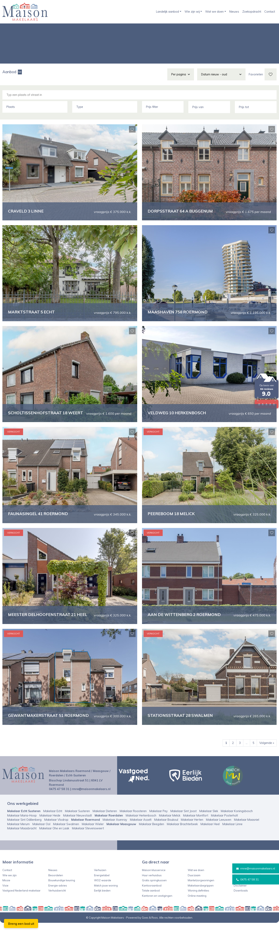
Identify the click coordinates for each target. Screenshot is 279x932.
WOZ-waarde (102, 889)
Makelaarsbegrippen (201, 894)
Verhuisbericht (57, 900)
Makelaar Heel (210, 833)
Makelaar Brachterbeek (182, 833)
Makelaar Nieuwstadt (77, 825)
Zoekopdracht (251, 11)
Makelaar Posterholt (224, 825)
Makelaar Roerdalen (109, 825)
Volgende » (266, 752)
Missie (6, 889)
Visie (5, 894)
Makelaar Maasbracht (22, 838)
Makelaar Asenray (115, 829)
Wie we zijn (9, 884)
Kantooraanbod (151, 894)
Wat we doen (214, 11)
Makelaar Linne (232, 833)
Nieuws (234, 11)
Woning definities (198, 900)
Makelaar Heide (50, 825)
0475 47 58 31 (246, 879)
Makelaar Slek (208, 820)
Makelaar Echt (52, 820)
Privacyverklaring (244, 889)
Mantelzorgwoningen (201, 889)
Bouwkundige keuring (61, 889)
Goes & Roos (150, 926)
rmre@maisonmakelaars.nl (255, 868)
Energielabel (102, 884)
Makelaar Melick (169, 825)
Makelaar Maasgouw (121, 833)
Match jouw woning (106, 894)
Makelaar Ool (41, 833)
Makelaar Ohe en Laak (54, 838)
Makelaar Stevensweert (88, 838)
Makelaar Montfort (195, 825)
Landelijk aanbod (167, 11)
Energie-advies (57, 894)
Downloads (241, 900)
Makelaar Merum (18, 833)
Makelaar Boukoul (166, 829)
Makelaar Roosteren (133, 820)
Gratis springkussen (154, 889)
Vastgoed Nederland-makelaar (21, 900)
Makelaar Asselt (140, 829)
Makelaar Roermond (85, 829)
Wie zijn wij (192, 11)
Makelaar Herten (192, 829)
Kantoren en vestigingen (157, 905)
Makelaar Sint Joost (183, 820)
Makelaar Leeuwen (218, 829)
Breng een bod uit (21, 924)
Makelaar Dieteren (105, 820)
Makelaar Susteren (77, 820)
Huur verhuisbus (152, 884)
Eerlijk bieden (102, 900)
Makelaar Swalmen (66, 833)
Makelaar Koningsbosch (237, 820)
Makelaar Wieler (93, 833)
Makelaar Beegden (151, 833)
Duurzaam (194, 884)
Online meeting (197, 905)
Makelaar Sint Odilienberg (24, 829)
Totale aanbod (151, 900)
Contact (269, 11)
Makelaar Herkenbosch (141, 825)
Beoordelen (55, 884)
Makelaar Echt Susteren (24, 820)
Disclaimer (240, 894)
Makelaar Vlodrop (56, 829)
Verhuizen (100, 879)
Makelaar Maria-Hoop (22, 825)
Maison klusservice (153, 879)
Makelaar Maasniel (246, 829)
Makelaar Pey (158, 820)
